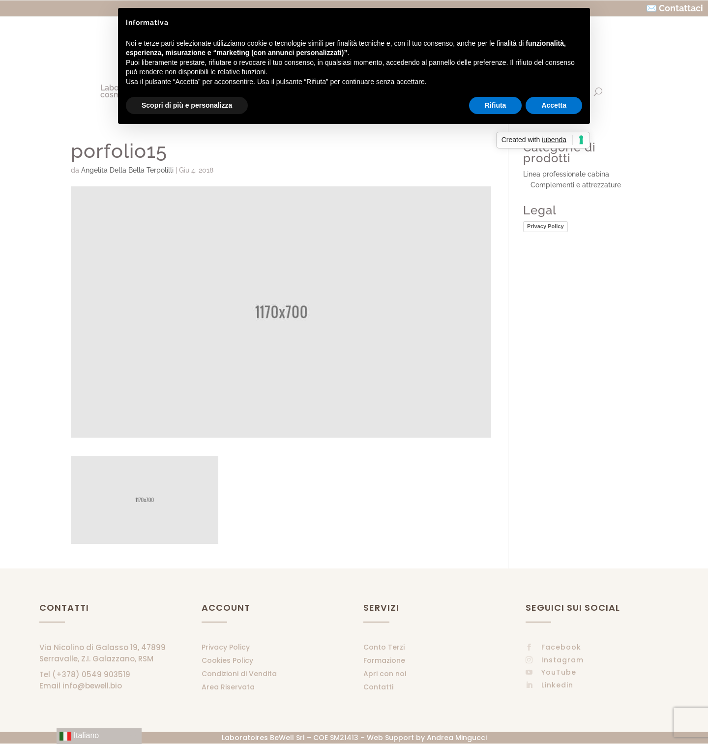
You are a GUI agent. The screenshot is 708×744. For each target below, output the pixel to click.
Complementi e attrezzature (576, 185)
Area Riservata (228, 687)
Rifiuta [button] (495, 105)
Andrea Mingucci (457, 738)
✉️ (651, 8)
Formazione (384, 660)
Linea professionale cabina (566, 174)
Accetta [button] (553, 105)
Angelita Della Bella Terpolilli (127, 170)
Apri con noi (384, 674)
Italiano (79, 736)
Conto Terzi (384, 647)
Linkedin (557, 685)
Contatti (378, 687)
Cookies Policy (227, 660)
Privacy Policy (545, 226)
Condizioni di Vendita (239, 674)
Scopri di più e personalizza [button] (187, 105)
